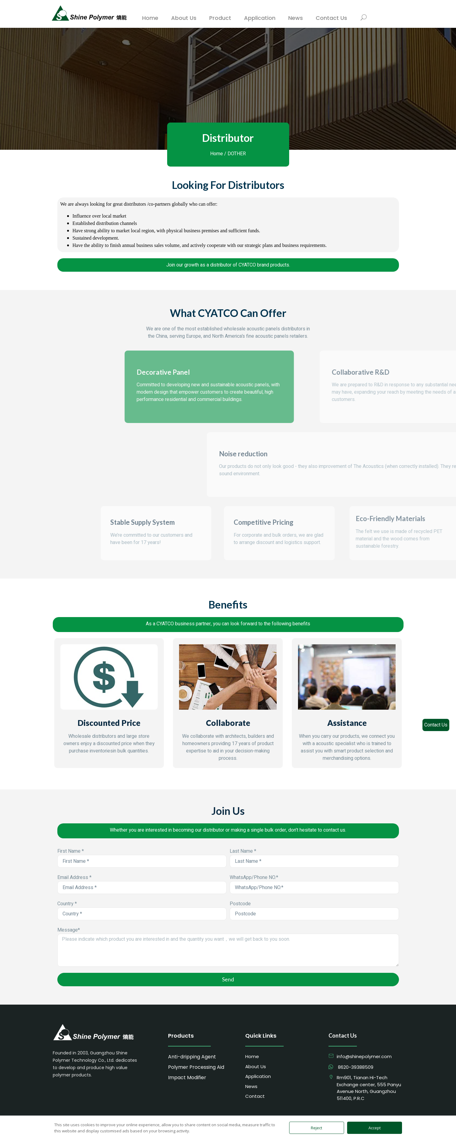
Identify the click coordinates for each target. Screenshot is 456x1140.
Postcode (240, 903)
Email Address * (74, 877)
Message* (68, 930)
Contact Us (435, 725)
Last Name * (243, 851)
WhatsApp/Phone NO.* (254, 877)
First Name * (70, 851)
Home (216, 153)
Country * (67, 903)
